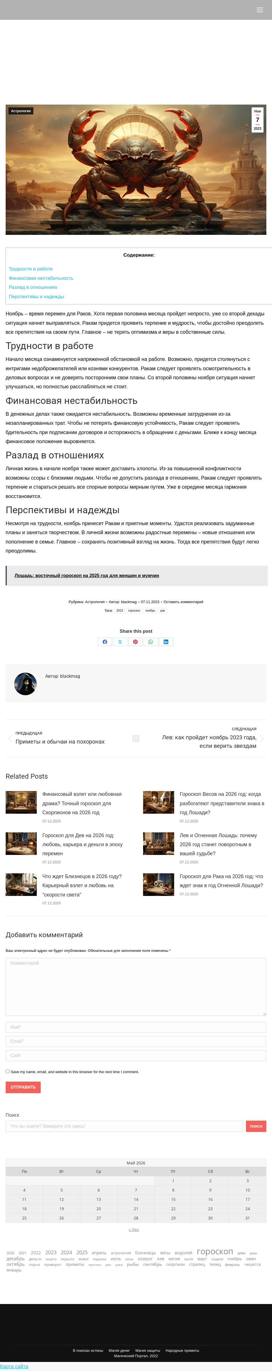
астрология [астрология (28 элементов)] (121, 1253)
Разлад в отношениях (33, 287)
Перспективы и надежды (36, 296)
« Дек (134, 1229)
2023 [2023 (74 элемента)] (51, 1252)
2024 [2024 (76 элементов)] (66, 1252)
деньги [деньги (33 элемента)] (35, 1259)
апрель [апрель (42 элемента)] (99, 1252)
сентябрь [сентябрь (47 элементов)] (152, 1264)
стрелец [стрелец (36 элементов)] (197, 1264)
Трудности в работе (31, 269)
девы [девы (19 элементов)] (253, 1253)
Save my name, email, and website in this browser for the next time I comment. (75, 1072)
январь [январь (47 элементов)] (14, 1270)
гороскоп (134, 610)
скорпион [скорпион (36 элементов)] (175, 1264)
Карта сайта (14, 1366)
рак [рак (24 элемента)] (108, 1264)
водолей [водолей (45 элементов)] (184, 1252)
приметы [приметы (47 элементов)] (75, 1264)
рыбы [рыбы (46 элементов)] (133, 1264)
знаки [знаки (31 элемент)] (83, 1259)
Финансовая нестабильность (42, 278)
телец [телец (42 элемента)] (215, 1264)
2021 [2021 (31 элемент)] (23, 1253)
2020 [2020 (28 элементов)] (10, 1253)
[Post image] (21, 802)
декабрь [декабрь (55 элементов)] (16, 1258)
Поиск (12, 1115)
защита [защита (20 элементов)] (51, 1259)
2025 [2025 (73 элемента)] (82, 1252)
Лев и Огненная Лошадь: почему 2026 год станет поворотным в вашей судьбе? (218, 845)
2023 (119, 610)
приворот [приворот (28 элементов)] (52, 1264)
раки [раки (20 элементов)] (119, 1264)
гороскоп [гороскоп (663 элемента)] (215, 1251)
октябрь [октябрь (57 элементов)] (16, 1264)
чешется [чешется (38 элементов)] (252, 1264)
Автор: (123, 602)
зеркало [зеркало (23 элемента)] (67, 1259)
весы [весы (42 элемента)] (165, 1252)
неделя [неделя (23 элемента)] (217, 1259)
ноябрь (150, 610)
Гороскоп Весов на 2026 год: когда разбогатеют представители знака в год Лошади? (222, 803)
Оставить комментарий (183, 602)
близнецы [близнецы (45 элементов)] (145, 1252)
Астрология (21, 111)
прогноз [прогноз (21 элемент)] (94, 1264)
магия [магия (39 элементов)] (174, 1258)
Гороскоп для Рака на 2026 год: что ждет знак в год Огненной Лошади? (221, 881)
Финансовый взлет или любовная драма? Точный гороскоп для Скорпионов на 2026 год (82, 803)
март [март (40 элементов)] (202, 1258)
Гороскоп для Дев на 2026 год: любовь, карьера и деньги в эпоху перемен (82, 845)
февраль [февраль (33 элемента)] (232, 1264)
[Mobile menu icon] (259, 10)
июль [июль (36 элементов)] (116, 1258)
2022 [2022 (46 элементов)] (36, 1252)
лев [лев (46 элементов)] (160, 1258)
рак (162, 610)
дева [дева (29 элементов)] (241, 1253)
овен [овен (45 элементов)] (251, 1258)
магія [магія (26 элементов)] (188, 1259)
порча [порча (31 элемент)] (34, 1264)
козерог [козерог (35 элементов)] (145, 1258)
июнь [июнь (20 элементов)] (129, 1259)
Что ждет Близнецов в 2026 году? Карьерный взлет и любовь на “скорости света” (82, 886)
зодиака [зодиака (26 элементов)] (99, 1259)
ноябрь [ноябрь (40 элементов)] (235, 1258)
